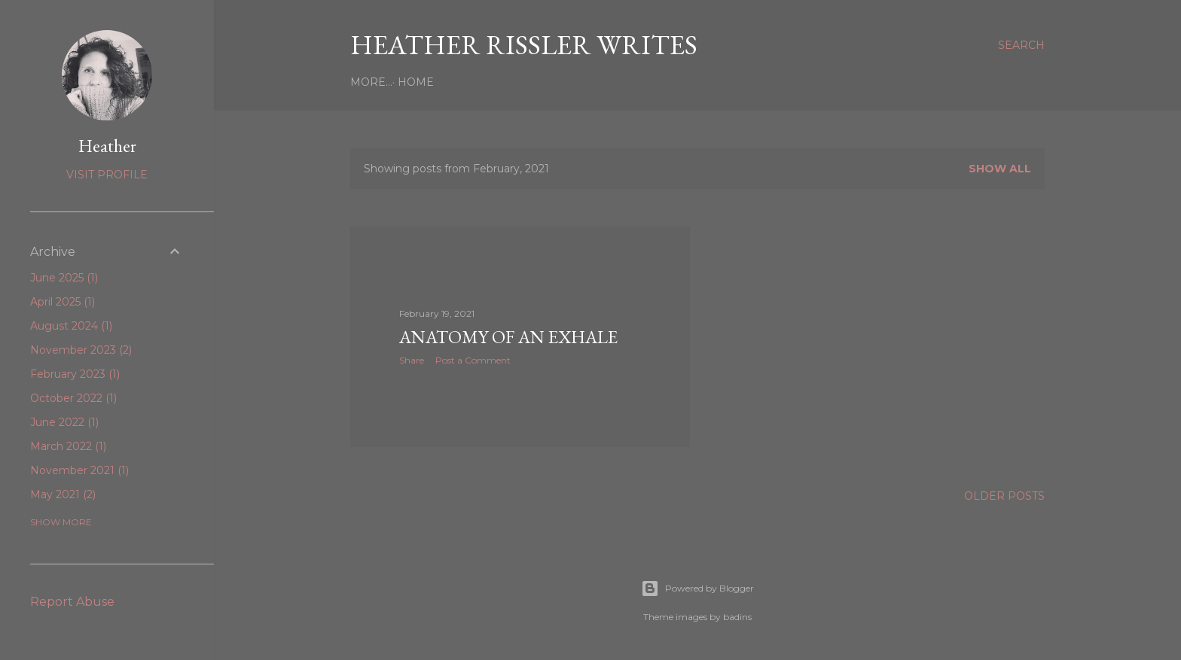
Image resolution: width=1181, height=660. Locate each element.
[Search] (1021, 45)
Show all (1000, 168)
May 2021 (63, 494)
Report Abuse (72, 602)
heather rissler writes (523, 44)
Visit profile (107, 174)
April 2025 (62, 302)
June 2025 (64, 277)
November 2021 (79, 470)
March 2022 (68, 446)
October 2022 (73, 398)
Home (374, 82)
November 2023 (81, 350)
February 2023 (75, 374)
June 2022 (64, 422)
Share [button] (411, 360)
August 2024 (71, 326)
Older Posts (1004, 496)
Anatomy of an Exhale (508, 336)
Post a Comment (473, 360)
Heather (107, 145)
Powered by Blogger (697, 588)
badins (737, 616)
